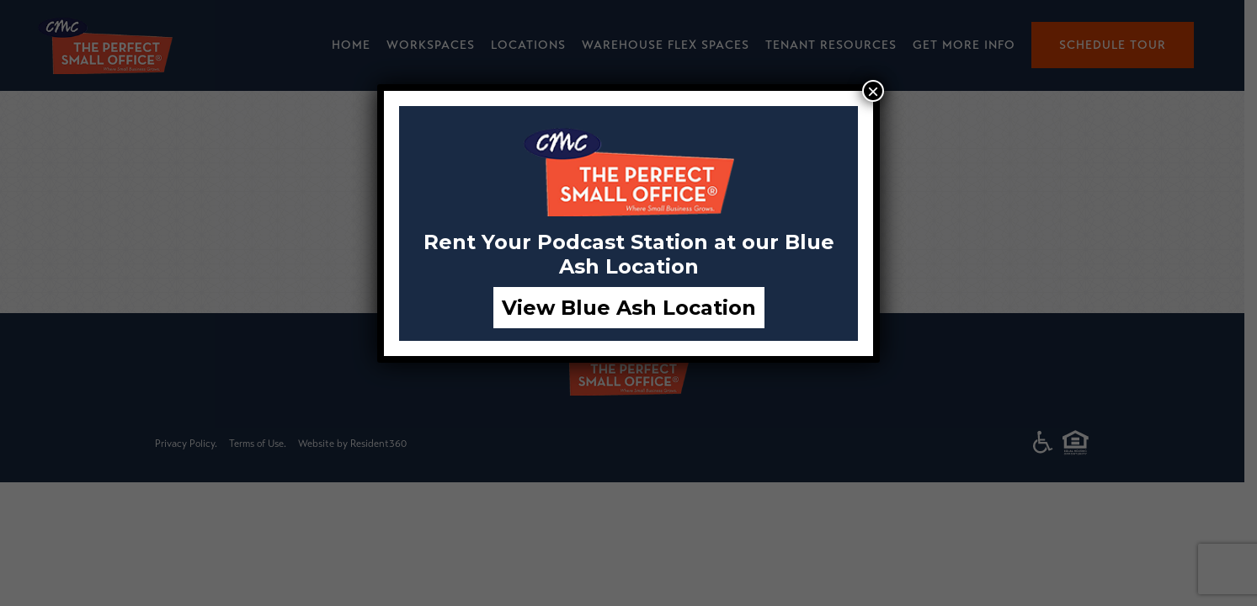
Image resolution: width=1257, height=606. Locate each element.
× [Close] (873, 91)
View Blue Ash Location (629, 307)
